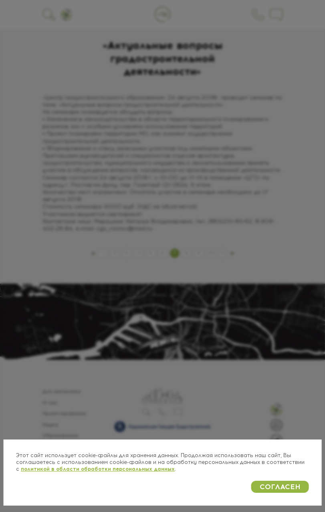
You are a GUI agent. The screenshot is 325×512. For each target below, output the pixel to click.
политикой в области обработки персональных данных (98, 469)
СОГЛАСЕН (280, 486)
